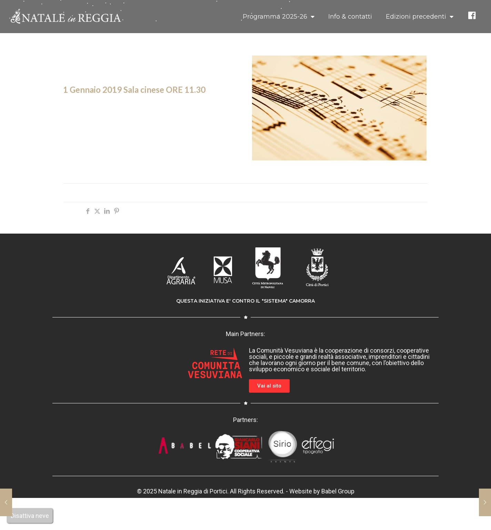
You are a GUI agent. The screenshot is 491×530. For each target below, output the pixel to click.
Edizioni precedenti (419, 16)
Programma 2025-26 (278, 16)
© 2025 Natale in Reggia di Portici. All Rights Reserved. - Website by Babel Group (245, 491)
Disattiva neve (30, 515)
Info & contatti (350, 16)
